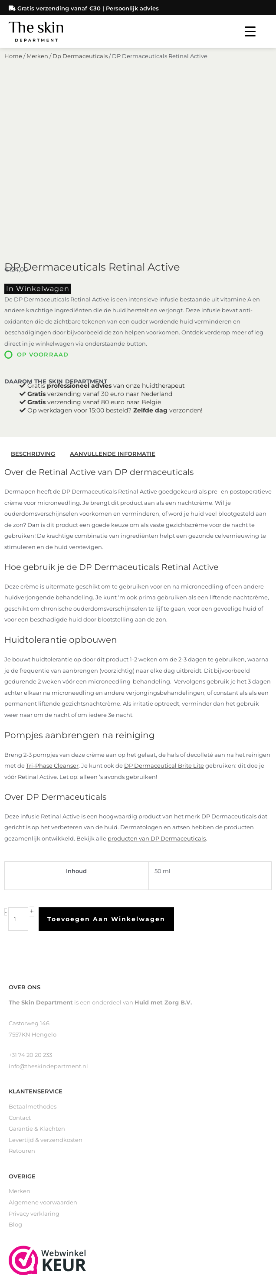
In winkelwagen (37, 135)
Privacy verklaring (34, 1060)
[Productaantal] (18, 765)
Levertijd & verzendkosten (45, 986)
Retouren (22, 997)
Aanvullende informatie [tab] (112, 300)
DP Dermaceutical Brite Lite (164, 612)
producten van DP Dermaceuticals (157, 684)
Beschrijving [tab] (33, 300)
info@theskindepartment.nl (48, 912)
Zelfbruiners (26, 1167)
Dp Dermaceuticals (80, 67)
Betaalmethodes (32, 953)
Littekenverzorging (36, 1178)
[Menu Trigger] (250, 31)
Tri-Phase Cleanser (52, 612)
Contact (20, 964)
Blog (15, 1071)
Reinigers (22, 1156)
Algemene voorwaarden (43, 1048)
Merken (37, 67)
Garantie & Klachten (37, 975)
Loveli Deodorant (33, 1189)
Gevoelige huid (30, 1200)
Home (13, 67)
